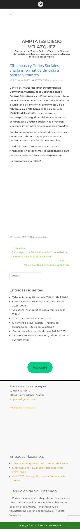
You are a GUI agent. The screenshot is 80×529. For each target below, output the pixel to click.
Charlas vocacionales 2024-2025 (31, 318)
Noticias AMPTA (21, 237)
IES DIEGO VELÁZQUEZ (49, 525)
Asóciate (40, 367)
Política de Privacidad (22, 407)
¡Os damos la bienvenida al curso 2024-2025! (39, 331)
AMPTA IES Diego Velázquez (49, 80)
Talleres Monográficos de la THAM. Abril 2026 (40, 297)
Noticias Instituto (38, 237)
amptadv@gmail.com (22, 399)
